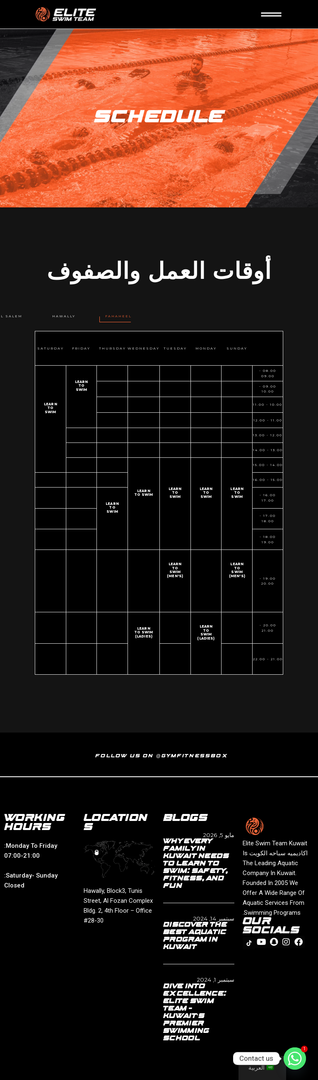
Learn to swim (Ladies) (205, 632)
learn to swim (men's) (237, 570)
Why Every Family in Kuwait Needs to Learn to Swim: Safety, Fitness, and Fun (196, 864)
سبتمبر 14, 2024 (213, 919)
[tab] (118, 316)
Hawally (63, 316)
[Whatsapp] (295, 1058)
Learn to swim (81, 386)
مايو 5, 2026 (218, 835)
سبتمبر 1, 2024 (215, 980)
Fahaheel (118, 316)
